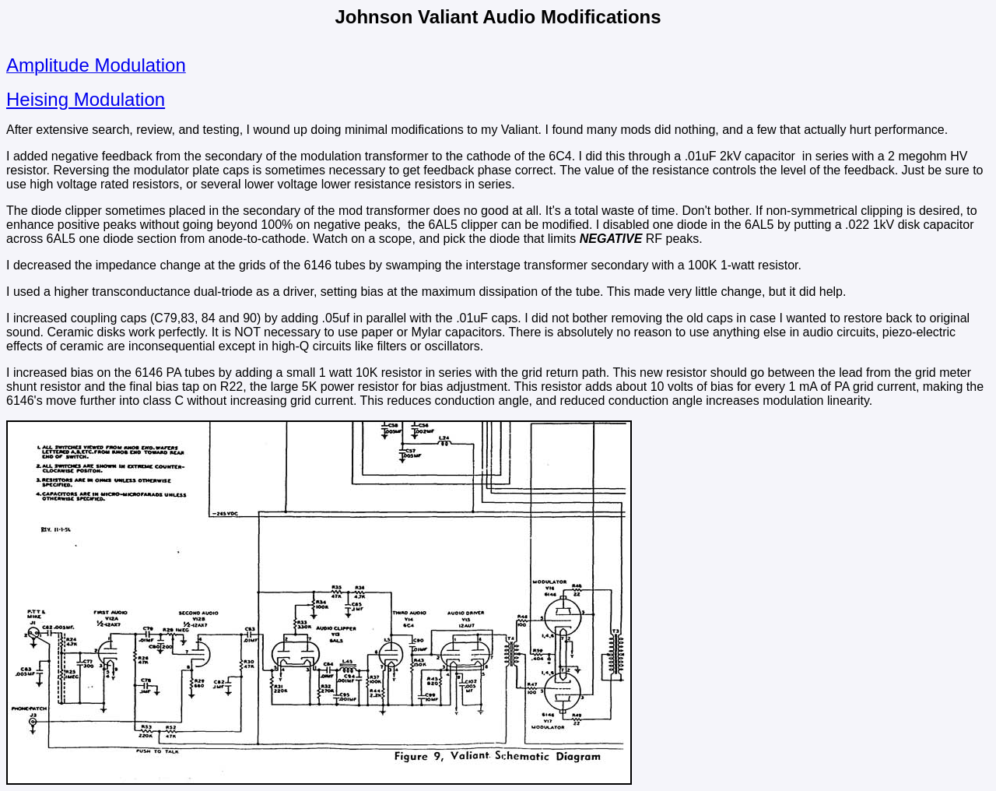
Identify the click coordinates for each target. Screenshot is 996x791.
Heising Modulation (85, 99)
